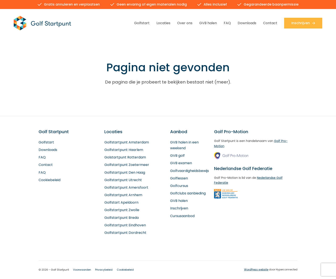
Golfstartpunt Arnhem (123, 195)
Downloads (247, 23)
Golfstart (142, 23)
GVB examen (181, 163)
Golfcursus (179, 186)
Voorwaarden (82, 270)
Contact (270, 23)
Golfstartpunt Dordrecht (125, 232)
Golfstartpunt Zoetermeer (126, 165)
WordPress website (256, 270)
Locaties (163, 23)
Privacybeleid (103, 270)
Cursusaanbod (182, 215)
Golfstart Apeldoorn (121, 202)
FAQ (227, 23)
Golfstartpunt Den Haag (124, 172)
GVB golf (177, 155)
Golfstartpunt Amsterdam (126, 142)
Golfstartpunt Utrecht (123, 180)
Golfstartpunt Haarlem (123, 150)
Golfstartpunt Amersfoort (126, 187)
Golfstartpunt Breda (121, 217)
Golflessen (179, 178)
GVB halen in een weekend (184, 145)
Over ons (184, 23)
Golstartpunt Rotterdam (125, 157)
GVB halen (208, 23)
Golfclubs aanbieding (188, 193)
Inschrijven (303, 23)
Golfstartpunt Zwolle (121, 210)
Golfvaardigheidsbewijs (189, 170)
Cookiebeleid (49, 180)
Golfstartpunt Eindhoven (125, 225)
